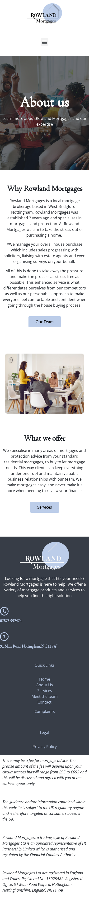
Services (44, 690)
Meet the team (45, 696)
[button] (44, 42)
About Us (44, 685)
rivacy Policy (46, 746)
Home (44, 679)
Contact (44, 702)
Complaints (44, 711)
